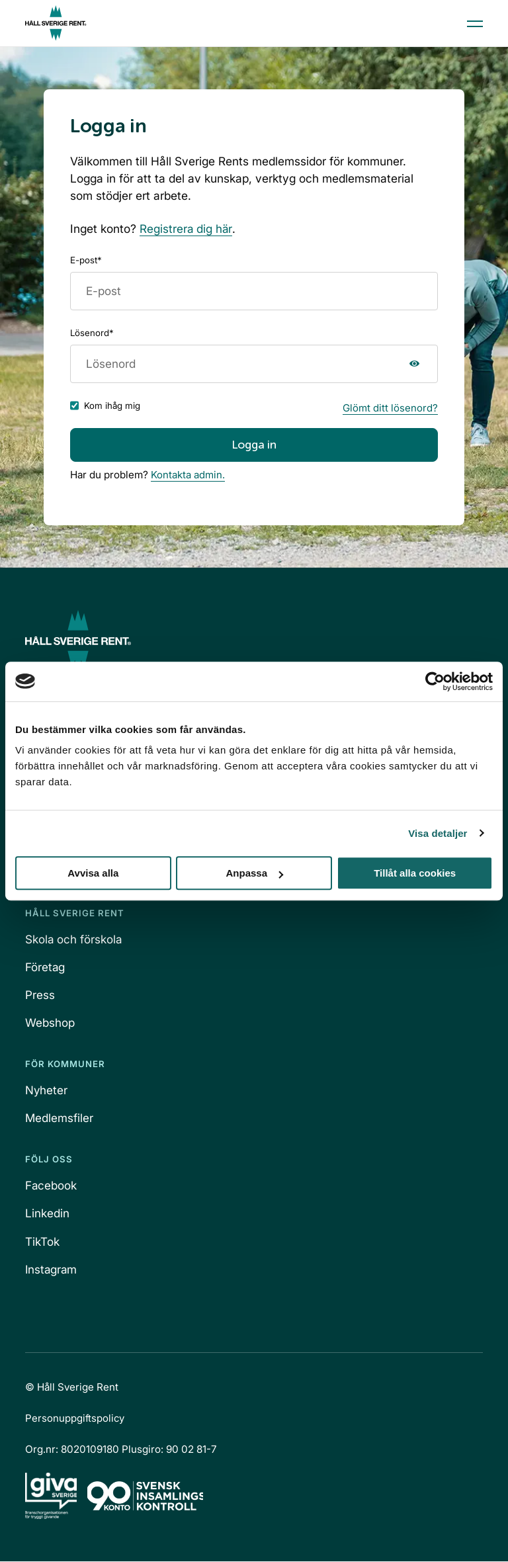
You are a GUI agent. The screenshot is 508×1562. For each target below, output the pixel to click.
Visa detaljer (437, 833)
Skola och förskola (74, 940)
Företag (45, 968)
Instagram (52, 1270)
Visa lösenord (415, 363)
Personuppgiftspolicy (75, 1418)
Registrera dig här (186, 229)
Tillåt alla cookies (415, 873)
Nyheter (46, 1091)
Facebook (51, 1186)
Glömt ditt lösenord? (390, 408)
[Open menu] (475, 23)
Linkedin (47, 1214)
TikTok (42, 1242)
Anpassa (254, 873)
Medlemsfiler (59, 1118)
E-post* (86, 260)
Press (40, 995)
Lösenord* (92, 332)
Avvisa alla (92, 873)
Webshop (50, 1023)
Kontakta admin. (188, 475)
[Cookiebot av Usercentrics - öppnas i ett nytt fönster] (435, 681)
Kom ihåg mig (112, 406)
